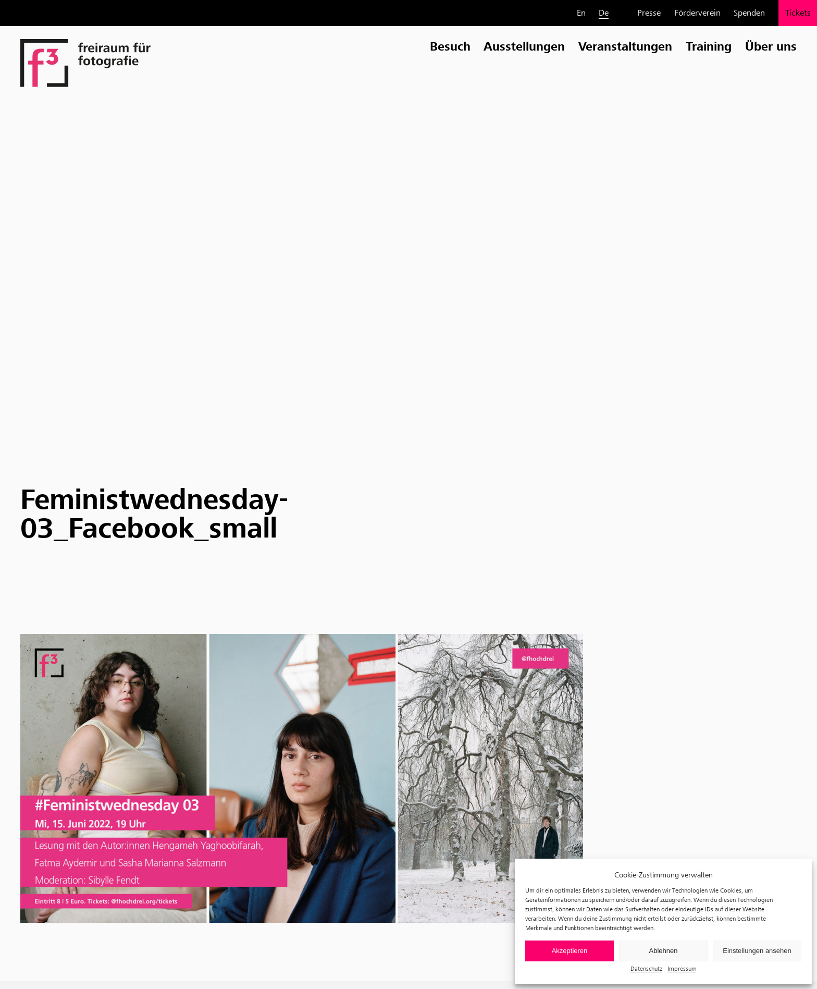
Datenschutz (646, 968)
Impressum (682, 968)
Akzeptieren (570, 951)
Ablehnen (663, 951)
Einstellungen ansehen (757, 951)
